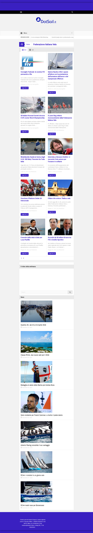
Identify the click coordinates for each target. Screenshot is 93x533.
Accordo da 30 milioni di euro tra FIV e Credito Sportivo (59, 238)
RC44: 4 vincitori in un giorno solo (32, 475)
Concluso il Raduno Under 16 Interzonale (31, 199)
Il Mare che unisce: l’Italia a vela (59, 198)
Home (28, 44)
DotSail (60, 171)
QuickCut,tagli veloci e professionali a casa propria (68, 37)
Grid (23, 49)
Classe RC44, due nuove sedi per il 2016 (35, 355)
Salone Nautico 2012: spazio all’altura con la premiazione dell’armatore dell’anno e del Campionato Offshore (58, 75)
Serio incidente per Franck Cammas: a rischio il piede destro (42, 415)
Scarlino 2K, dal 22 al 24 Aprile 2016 (33, 325)
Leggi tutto (25, 88)
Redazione (61, 130)
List (30, 49)
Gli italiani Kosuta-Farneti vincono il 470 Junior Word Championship (33, 116)
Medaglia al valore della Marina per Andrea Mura (37, 385)
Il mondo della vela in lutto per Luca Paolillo (31, 238)
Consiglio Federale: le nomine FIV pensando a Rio (33, 73)
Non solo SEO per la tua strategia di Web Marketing (39, 37)
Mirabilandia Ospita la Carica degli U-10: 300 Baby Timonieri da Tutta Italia (33, 159)
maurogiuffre (35, 84)
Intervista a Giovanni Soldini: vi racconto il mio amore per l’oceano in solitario (59, 159)
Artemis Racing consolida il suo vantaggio (35, 445)
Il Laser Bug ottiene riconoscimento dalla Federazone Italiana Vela (60, 117)
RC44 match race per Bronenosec (32, 505)
